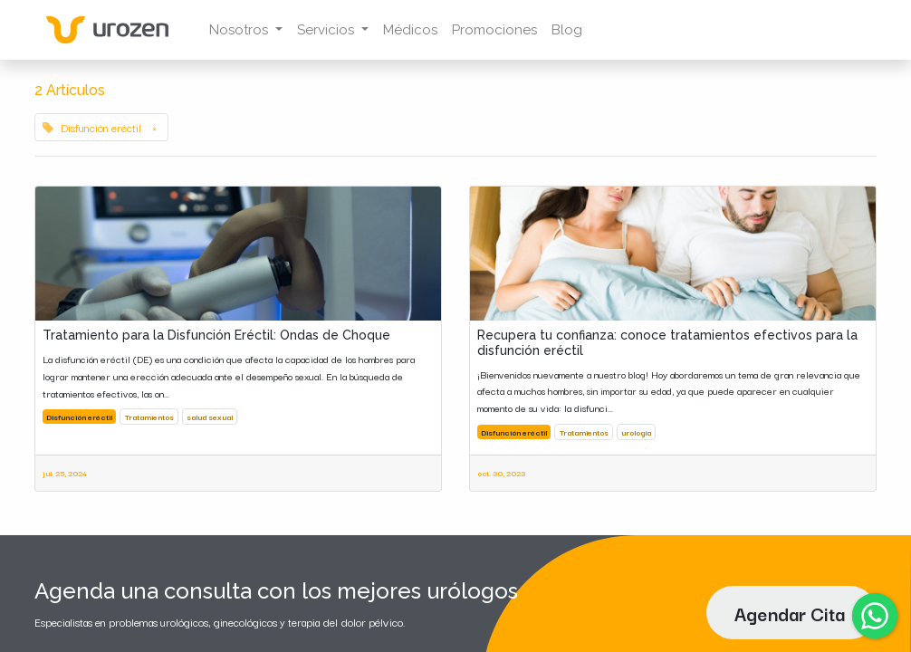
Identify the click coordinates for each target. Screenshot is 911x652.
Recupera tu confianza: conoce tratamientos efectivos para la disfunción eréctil (667, 343)
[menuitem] (410, 30)
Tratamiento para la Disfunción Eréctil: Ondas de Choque (216, 335)
